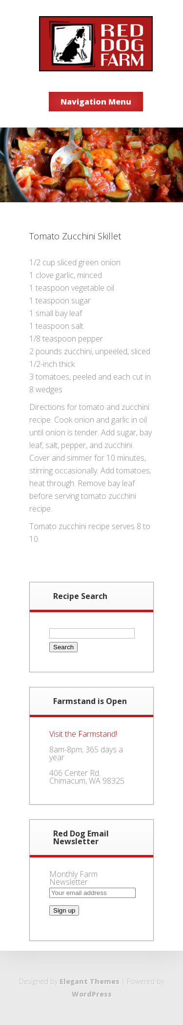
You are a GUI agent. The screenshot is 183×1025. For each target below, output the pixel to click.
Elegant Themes (90, 981)
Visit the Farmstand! (83, 733)
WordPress (92, 994)
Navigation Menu (96, 101)
